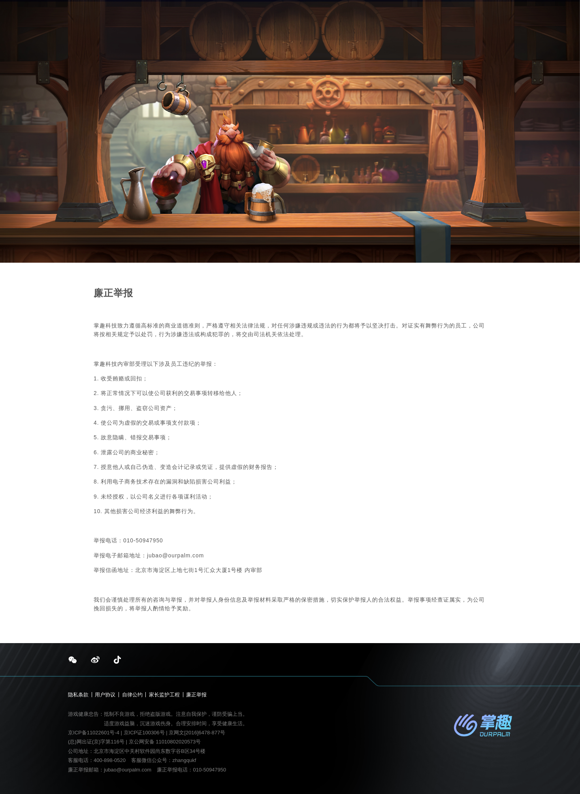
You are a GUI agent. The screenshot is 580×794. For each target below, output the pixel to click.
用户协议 (105, 694)
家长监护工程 (164, 694)
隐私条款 (78, 694)
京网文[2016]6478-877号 (197, 733)
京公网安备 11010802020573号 (165, 742)
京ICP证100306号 (145, 733)
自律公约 (132, 694)
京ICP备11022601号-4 (93, 733)
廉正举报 (196, 694)
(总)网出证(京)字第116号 (96, 742)
